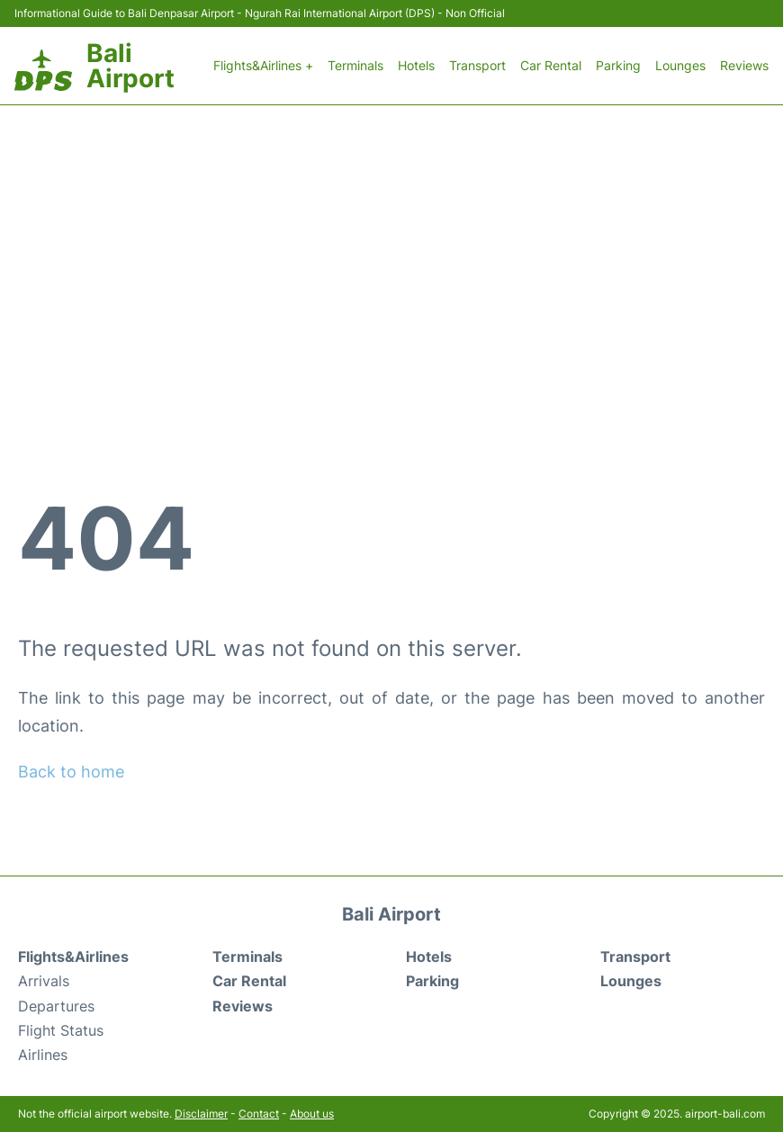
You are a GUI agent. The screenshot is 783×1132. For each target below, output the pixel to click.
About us (312, 1113)
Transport (477, 65)
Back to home (71, 771)
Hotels (416, 65)
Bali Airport (130, 65)
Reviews (744, 65)
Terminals (355, 65)
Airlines (43, 1055)
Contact (258, 1113)
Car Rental (550, 65)
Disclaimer (201, 1113)
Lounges (680, 65)
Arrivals (43, 981)
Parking (618, 65)
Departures (56, 1006)
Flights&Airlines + (263, 65)
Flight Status (61, 1030)
